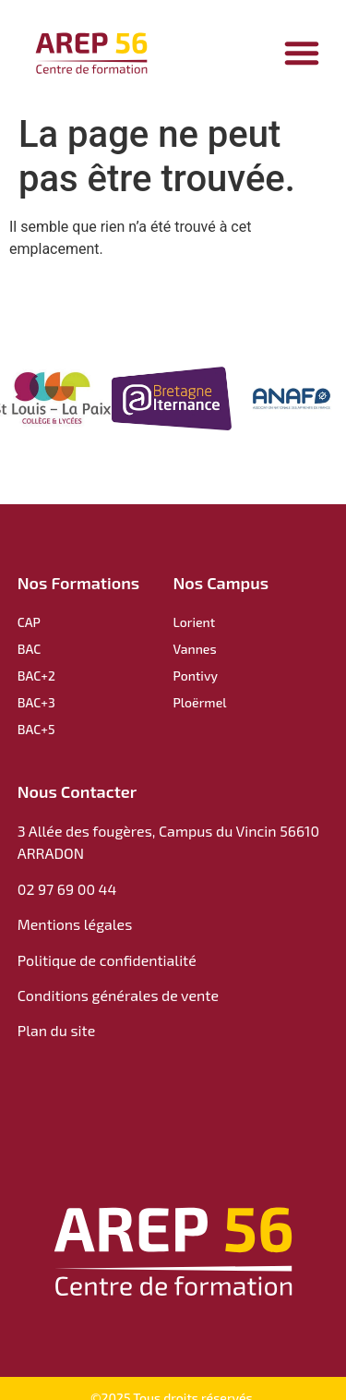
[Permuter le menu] (301, 52)
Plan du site (56, 1030)
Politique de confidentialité (109, 960)
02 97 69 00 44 (67, 889)
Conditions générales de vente (118, 995)
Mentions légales (75, 924)
